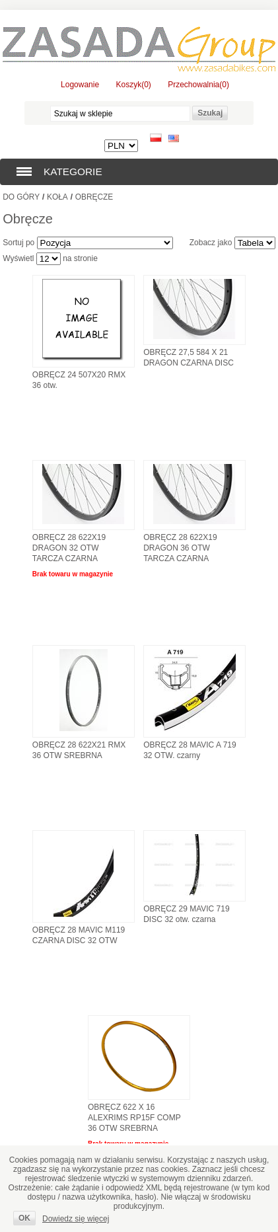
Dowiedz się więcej (75, 1218)
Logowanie (80, 84)
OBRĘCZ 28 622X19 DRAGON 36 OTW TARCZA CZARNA (180, 547)
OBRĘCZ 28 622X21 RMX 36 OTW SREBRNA (78, 750)
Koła (57, 197)
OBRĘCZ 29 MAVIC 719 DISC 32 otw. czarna (186, 914)
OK (24, 1218)
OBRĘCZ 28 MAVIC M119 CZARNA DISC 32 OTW (78, 935)
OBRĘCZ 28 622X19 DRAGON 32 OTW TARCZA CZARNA (69, 547)
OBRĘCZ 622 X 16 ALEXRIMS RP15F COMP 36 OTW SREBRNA (134, 1117)
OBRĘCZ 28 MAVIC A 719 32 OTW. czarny (189, 750)
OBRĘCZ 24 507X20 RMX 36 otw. (78, 380)
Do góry (21, 197)
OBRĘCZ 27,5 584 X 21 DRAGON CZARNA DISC (188, 357)
